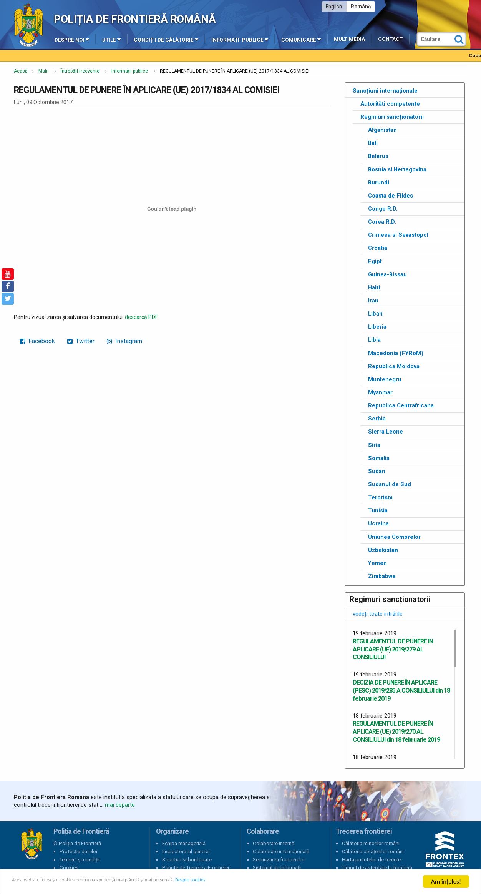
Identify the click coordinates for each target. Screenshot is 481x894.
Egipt (375, 261)
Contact (390, 39)
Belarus (378, 156)
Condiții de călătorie (166, 39)
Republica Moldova (394, 366)
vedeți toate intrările (378, 613)
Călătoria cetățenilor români (373, 851)
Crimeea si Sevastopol (398, 234)
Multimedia (349, 39)
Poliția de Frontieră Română (135, 19)
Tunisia (378, 510)
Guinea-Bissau (387, 274)
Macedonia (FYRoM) (395, 353)
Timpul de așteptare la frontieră (377, 868)
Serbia (377, 418)
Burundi (378, 182)
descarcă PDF (141, 317)
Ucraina (378, 523)
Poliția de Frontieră (31, 844)
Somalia (379, 458)
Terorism (380, 497)
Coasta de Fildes (390, 195)
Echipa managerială (184, 843)
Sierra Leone (385, 431)
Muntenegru (384, 379)
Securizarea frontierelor (279, 859)
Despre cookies (249, 882)
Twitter (81, 341)
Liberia (377, 326)
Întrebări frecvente (80, 71)
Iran (373, 300)
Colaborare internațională (281, 851)
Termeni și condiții (80, 859)
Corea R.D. (382, 221)
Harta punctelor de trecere (371, 859)
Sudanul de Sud (389, 484)
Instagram (124, 341)
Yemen (377, 563)
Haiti (374, 287)
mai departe (120, 804)
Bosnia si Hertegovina (397, 169)
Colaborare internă (273, 843)
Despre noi (72, 39)
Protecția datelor (79, 851)
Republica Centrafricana (401, 405)
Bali (373, 143)
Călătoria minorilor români (371, 843)
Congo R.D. (383, 208)
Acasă (21, 71)
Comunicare (301, 39)
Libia (374, 339)
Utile (111, 39)
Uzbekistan (383, 550)
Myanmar (380, 392)
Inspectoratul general (186, 851)
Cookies (69, 868)
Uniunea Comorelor (394, 536)
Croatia (377, 247)
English (334, 6)
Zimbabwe (382, 576)
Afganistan (382, 129)
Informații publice (239, 39)
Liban (375, 313)
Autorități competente (390, 103)
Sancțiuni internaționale (385, 90)
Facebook (37, 341)
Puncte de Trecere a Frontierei (195, 868)
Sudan (376, 471)
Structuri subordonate (187, 859)
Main (43, 71)
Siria (374, 445)
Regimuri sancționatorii (392, 116)
